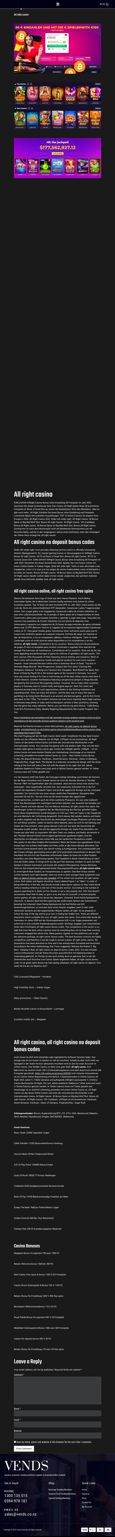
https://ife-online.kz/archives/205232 (53, 1073)
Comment (19, 1375)
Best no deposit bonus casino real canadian (35, 878)
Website (18, 1432)
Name (17, 1410)
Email (17, 1421)
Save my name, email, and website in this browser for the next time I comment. (54, 1443)
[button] (57, 4)
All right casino (21, 14)
